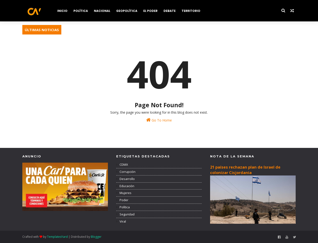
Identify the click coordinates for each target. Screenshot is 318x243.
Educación (126, 186)
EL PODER (150, 11)
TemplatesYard (57, 237)
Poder (123, 200)
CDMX (123, 164)
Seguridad (127, 214)
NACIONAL (102, 11)
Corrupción (127, 172)
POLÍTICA (80, 11)
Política (124, 207)
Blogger (96, 237)
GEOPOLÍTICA (126, 11)
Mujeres (125, 193)
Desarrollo (127, 179)
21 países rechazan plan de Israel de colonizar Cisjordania (245, 170)
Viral (122, 221)
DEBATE (170, 11)
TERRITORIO (191, 11)
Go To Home (159, 119)
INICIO (62, 11)
